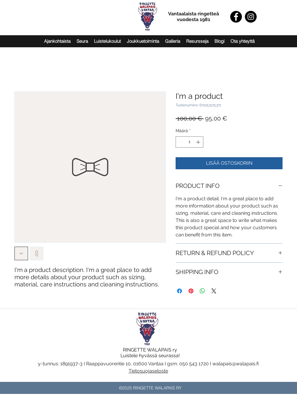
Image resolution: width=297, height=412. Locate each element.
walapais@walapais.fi (235, 364)
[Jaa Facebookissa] (179, 291)
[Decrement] (180, 142)
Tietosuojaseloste (148, 371)
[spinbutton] (189, 142)
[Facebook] (236, 17)
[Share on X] (213, 291)
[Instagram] (251, 17)
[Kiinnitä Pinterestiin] (191, 291)
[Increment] (198, 142)
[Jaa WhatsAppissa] (202, 291)
